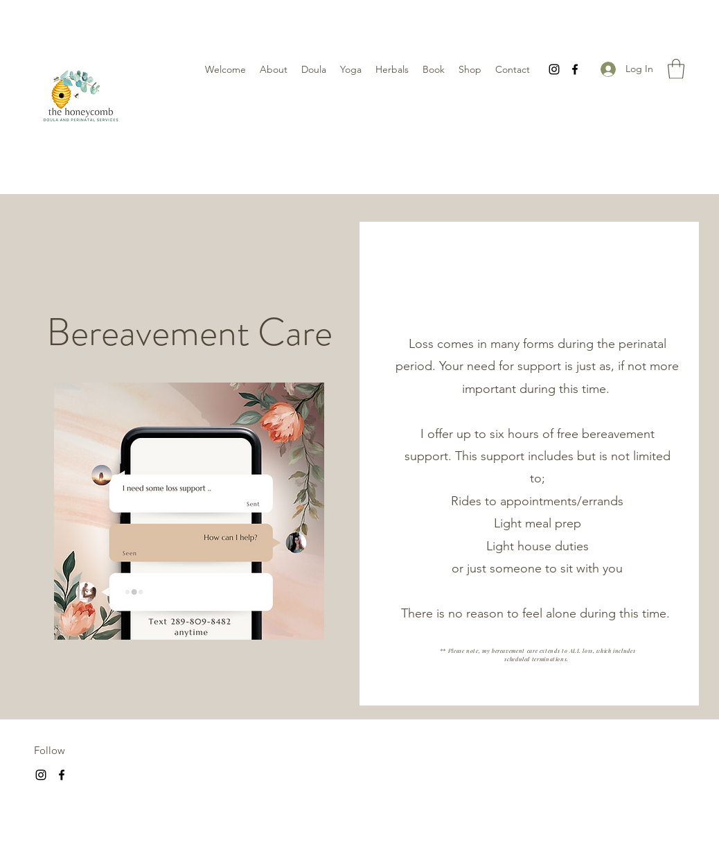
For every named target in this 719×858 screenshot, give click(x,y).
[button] (676, 69)
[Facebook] (575, 69)
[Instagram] (554, 69)
